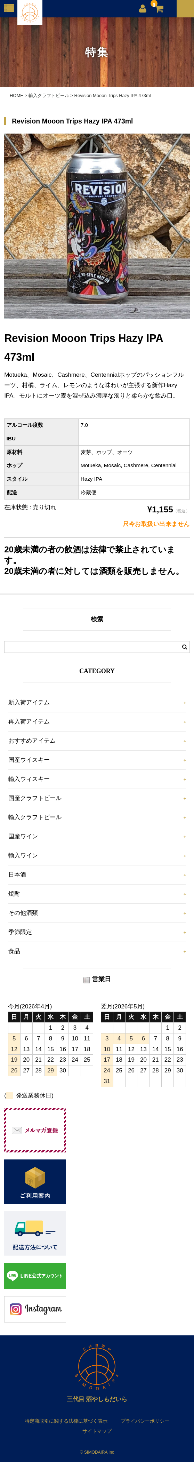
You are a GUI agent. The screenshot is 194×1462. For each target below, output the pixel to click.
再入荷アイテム (29, 721)
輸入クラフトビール (35, 817)
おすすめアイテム (32, 740)
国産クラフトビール (35, 798)
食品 (14, 951)
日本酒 (17, 874)
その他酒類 (23, 913)
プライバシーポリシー (145, 1421)
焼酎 (14, 893)
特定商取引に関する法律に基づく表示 (66, 1421)
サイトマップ (97, 1431)
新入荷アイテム (29, 702)
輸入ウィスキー (29, 779)
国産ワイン (23, 836)
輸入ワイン (23, 855)
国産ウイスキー (29, 760)
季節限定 (20, 932)
